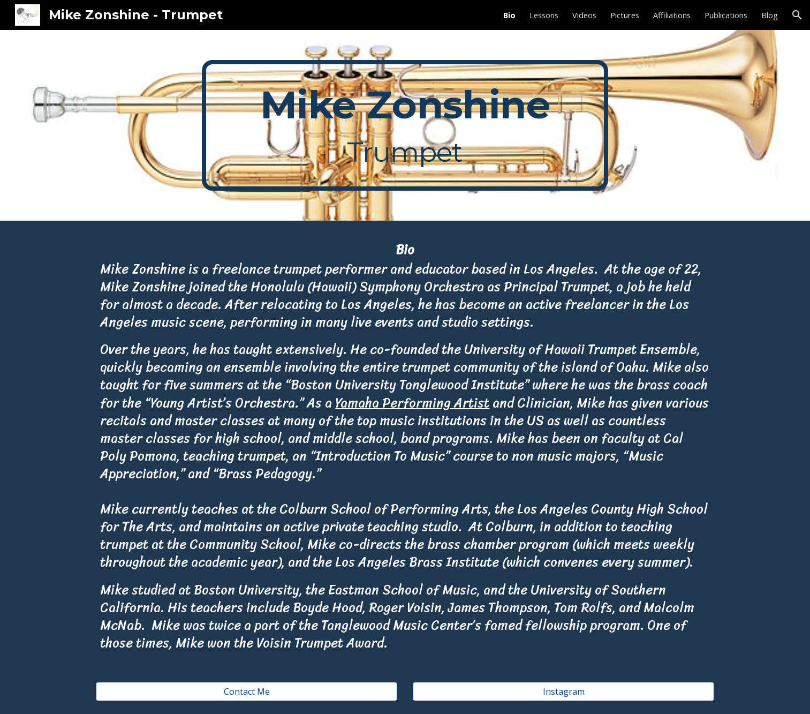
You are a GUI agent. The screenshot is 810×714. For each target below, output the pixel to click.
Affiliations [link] (672, 15)
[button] (797, 15)
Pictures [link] (624, 15)
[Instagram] (563, 691)
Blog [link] (769, 15)
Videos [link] (584, 15)
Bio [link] (509, 15)
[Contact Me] (246, 691)
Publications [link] (726, 15)
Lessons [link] (543, 15)
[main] (405, 125)
